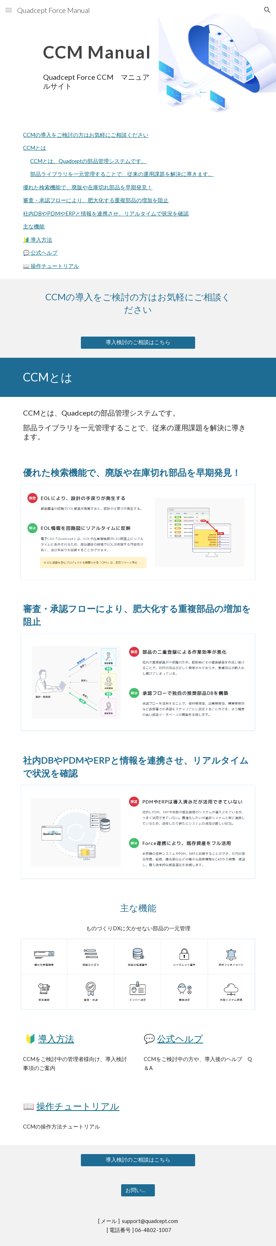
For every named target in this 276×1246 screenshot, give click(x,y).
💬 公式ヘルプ (40, 253)
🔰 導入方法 (37, 240)
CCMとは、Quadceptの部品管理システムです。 (88, 161)
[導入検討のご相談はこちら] (138, 342)
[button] (8, 10)
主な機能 (34, 226)
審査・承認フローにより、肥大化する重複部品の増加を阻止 (96, 200)
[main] (97, 47)
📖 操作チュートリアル (51, 266)
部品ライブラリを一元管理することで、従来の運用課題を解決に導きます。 (121, 174)
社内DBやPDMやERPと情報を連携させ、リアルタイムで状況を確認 (106, 213)
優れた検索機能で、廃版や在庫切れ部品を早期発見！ (87, 187)
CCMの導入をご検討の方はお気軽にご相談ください (85, 135)
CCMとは (34, 148)
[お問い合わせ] (138, 1190)
